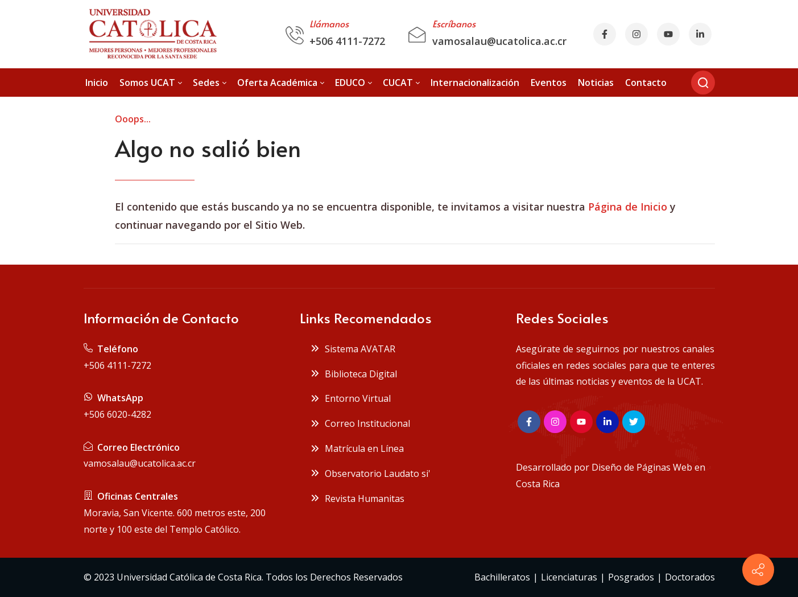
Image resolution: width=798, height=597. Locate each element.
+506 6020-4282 (117, 414)
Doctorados (690, 577)
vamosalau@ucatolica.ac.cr (499, 41)
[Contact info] (758, 570)
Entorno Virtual (350, 398)
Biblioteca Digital (353, 374)
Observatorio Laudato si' (370, 473)
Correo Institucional (360, 423)
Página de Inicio (627, 206)
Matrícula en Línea (357, 448)
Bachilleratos (502, 577)
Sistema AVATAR (352, 349)
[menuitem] (97, 83)
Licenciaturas (569, 577)
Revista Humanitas (357, 498)
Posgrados (631, 577)
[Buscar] (703, 82)
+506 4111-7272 (347, 41)
